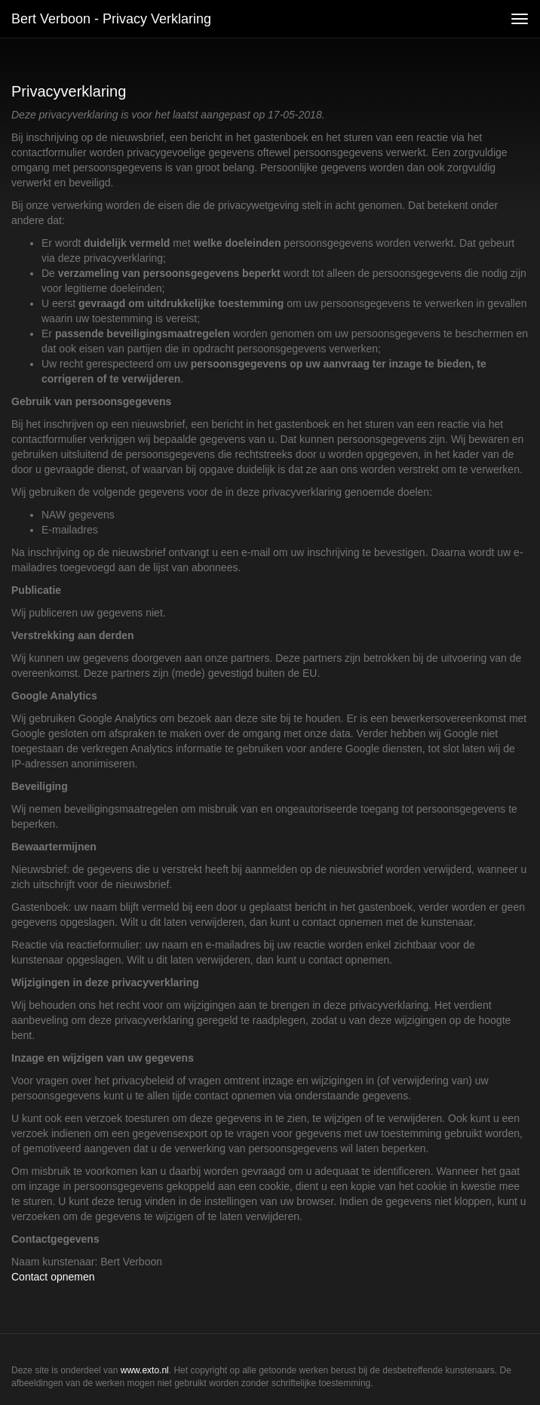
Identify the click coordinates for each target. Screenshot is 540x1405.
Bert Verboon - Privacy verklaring (111, 18)
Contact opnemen (53, 1277)
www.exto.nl (145, 1370)
